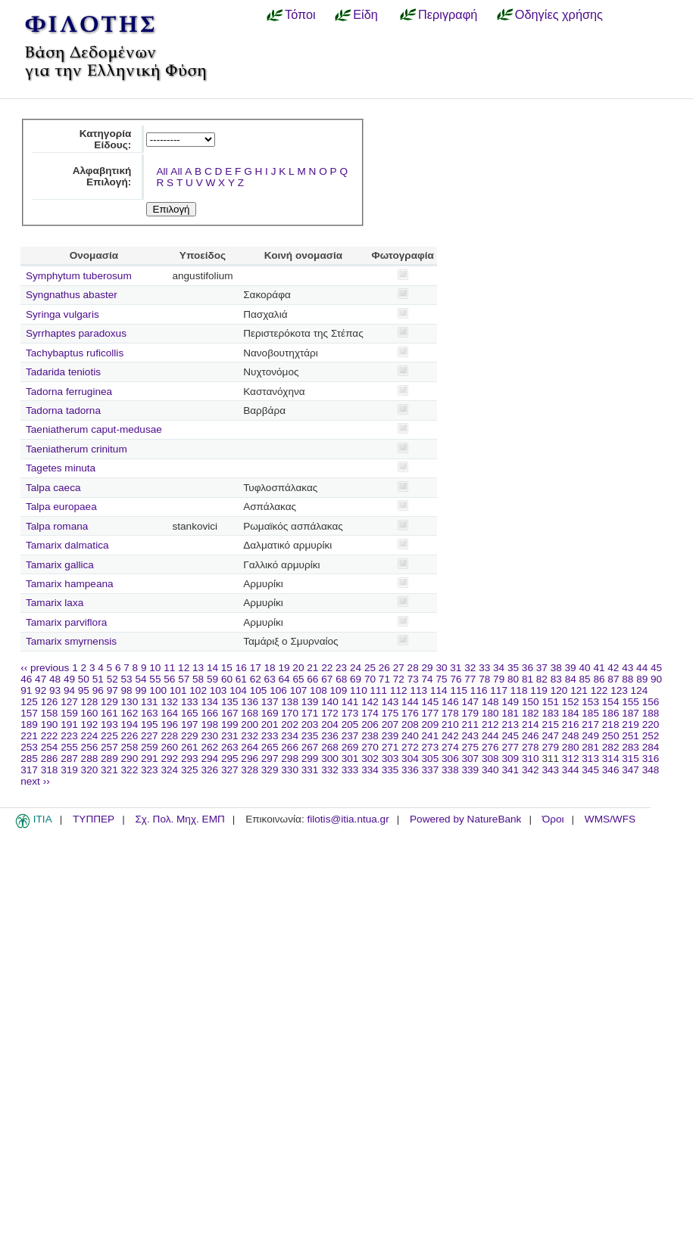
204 (330, 724)
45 (656, 667)
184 (570, 713)
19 (283, 667)
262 (209, 747)
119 (539, 690)
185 (590, 713)
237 (350, 736)
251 (630, 736)
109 (339, 690)
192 (89, 724)
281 (590, 747)
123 (619, 690)
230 (209, 736)
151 (550, 701)
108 (318, 690)
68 (341, 679)
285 (29, 758)
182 (530, 713)
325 (189, 770)
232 (249, 736)
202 (289, 724)
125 (29, 701)
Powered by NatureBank (465, 819)
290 (130, 758)
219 (630, 724)
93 (55, 690)
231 (230, 736)
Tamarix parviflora (66, 622)
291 (149, 758)
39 (570, 667)
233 (270, 736)
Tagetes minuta (60, 468)
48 (55, 679)
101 (178, 690)
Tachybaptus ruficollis (74, 353)
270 (370, 747)
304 (410, 758)
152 (570, 701)
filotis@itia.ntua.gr (348, 819)
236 (330, 736)
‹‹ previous (44, 667)
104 (238, 690)
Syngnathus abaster (71, 294)
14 (212, 667)
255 (69, 747)
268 (330, 747)
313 (590, 758)
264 (249, 747)
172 (330, 713)
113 (418, 690)
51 (98, 679)
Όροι (553, 819)
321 (109, 770)
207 (390, 724)
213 (510, 724)
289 (109, 758)
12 (183, 667)
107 (298, 690)
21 (312, 667)
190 (49, 724)
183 (550, 713)
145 (430, 701)
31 (455, 667)
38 (556, 667)
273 (430, 747)
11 (169, 667)
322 (130, 770)
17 (255, 667)
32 (470, 667)
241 (430, 736)
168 (249, 713)
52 (112, 679)
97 (112, 690)
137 (270, 701)
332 (330, 770)
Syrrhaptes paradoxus (76, 333)
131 (149, 701)
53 (127, 679)
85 (585, 679)
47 (40, 679)
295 (230, 758)
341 (510, 770)
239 (390, 736)
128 (89, 701)
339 (470, 770)
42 (613, 667)
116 (479, 690)
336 (410, 770)
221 (29, 736)
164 (169, 713)
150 (530, 701)
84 (570, 679)
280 (570, 747)
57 (183, 679)
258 (130, 747)
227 (149, 736)
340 (490, 770)
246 (530, 736)
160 (89, 713)
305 (430, 758)
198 (209, 724)
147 (470, 701)
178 (450, 713)
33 (484, 667)
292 (169, 758)
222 (49, 736)
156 (651, 701)
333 (350, 770)
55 (155, 679)
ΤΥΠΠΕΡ (93, 819)
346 (611, 770)
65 (298, 679)
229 (189, 736)
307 (470, 758)
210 (450, 724)
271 (390, 747)
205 (350, 724)
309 (510, 758)
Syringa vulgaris (62, 314)
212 (490, 724)
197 (189, 724)
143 (390, 701)
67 (326, 679)
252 (651, 736)
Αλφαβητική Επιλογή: (102, 176)
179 (470, 713)
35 (513, 667)
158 (49, 713)
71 (384, 679)
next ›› (35, 781)
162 (130, 713)
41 (598, 667)
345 (590, 770)
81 (527, 679)
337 (430, 770)
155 (630, 701)
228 (169, 736)
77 (470, 679)
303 (390, 758)
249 (590, 736)
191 (69, 724)
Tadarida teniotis (63, 372)
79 (498, 679)
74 (427, 679)
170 (289, 713)
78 (484, 679)
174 (370, 713)
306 (450, 758)
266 (289, 747)
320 (89, 770)
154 (611, 701)
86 (598, 679)
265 (270, 747)
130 (130, 701)
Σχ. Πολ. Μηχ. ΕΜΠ (179, 819)
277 (510, 747)
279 (550, 747)
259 (149, 747)
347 (630, 770)
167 (230, 713)
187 (630, 713)
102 (198, 690)
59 (212, 679)
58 (198, 679)
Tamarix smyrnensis (71, 641)
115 (458, 690)
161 (109, 713)
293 (189, 758)
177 (430, 713)
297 (270, 758)
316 (651, 758)
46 (26, 679)
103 (218, 690)
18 (270, 667)
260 (169, 747)
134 (209, 701)
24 (355, 667)
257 (109, 747)
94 (69, 690)
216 (570, 724)
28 (413, 667)
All (161, 171)
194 (130, 724)
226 (130, 736)
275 (470, 747)
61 (241, 679)
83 (556, 679)
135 (230, 701)
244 (490, 736)
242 (450, 736)
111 (379, 690)
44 (642, 667)
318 (49, 770)
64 (284, 679)
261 (189, 747)
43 (627, 667)
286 (49, 758)
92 (40, 690)
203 (310, 724)
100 (158, 690)
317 (29, 770)
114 (439, 690)
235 (310, 736)
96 (98, 690)
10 (155, 667)
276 (490, 747)
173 (350, 713)
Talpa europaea (61, 506)
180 (490, 713)
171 (310, 713)
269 (350, 747)
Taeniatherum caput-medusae (94, 429)
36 (527, 667)
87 (613, 679)
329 (270, 770)
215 (550, 724)
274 (450, 747)
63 (270, 679)
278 (530, 747)
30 (441, 667)
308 (490, 758)
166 (209, 713)
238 (370, 736)
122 (599, 690)
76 (455, 679)
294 (209, 758)
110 (358, 690)
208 (410, 724)
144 (410, 701)
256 (89, 747)
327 (230, 770)
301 (350, 758)
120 (559, 690)
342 (530, 770)
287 (69, 758)
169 (270, 713)
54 (140, 679)
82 (542, 679)
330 (289, 770)
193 (109, 724)
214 (530, 724)
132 (169, 701)
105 (258, 690)
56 (169, 679)
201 (270, 724)
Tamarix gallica (60, 565)
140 (330, 701)
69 (355, 679)
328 (249, 770)
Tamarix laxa (54, 602)
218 (611, 724)
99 (140, 690)
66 (312, 679)
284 (651, 747)
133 (189, 701)
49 (69, 679)
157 (29, 713)
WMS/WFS (610, 819)
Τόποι (300, 14)
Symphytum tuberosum (79, 275)
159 (69, 713)
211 (470, 724)
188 (651, 713)
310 (530, 758)
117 (498, 690)
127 (69, 701)
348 (651, 770)
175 (390, 713)
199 (230, 724)
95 (83, 690)
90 (656, 679)
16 (241, 667)
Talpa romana (57, 526)
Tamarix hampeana (70, 583)
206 (370, 724)
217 (590, 724)
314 (611, 758)
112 (398, 690)
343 (550, 770)
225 (109, 736)
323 (149, 770)
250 (611, 736)
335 (390, 770)
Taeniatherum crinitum (76, 449)
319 (69, 770)
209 (430, 724)
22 (326, 667)
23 (341, 667)
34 (498, 667)
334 (370, 770)
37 (542, 667)
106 (278, 690)
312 (570, 758)
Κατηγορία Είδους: (106, 139)
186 (611, 713)
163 (149, 713)
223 (69, 736)
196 (169, 724)
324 (169, 770)
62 (255, 679)
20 (298, 667)
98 (127, 690)
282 (611, 747)
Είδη (365, 14)
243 (470, 736)
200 (249, 724)
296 (249, 758)
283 (630, 747)
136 (249, 701)
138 (289, 701)
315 (630, 758)
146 (450, 701)
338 (450, 770)
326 (209, 770)
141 (350, 701)
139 (310, 701)
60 (227, 679)
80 (513, 679)
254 (49, 747)
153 (590, 701)
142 (370, 701)
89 (642, 679)
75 (441, 679)
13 (198, 667)
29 (427, 667)
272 (410, 747)
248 (570, 736)
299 (310, 758)
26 (384, 667)
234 (289, 736)
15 (227, 667)
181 (510, 713)
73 (413, 679)
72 (398, 679)
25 (370, 667)
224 (89, 736)
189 (29, 724)
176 (410, 713)
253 (29, 747)
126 (49, 701)
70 (370, 679)
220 (651, 724)
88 (627, 679)
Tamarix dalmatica (67, 545)
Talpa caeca (53, 487)
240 (410, 736)
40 (584, 667)
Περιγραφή (447, 14)
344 (570, 770)
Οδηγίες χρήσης (559, 14)
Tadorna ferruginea (69, 391)
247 (550, 736)
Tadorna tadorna (63, 410)
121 (579, 690)
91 (26, 690)
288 (89, 758)
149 (510, 701)
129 (109, 701)
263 (230, 747)
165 (189, 713)
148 (490, 701)
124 (639, 690)
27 (398, 667)
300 (330, 758)
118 (519, 690)
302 (370, 758)
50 (83, 679)
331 (310, 770)
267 (310, 747)
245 (510, 736)
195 (149, 724)
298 (289, 758)
